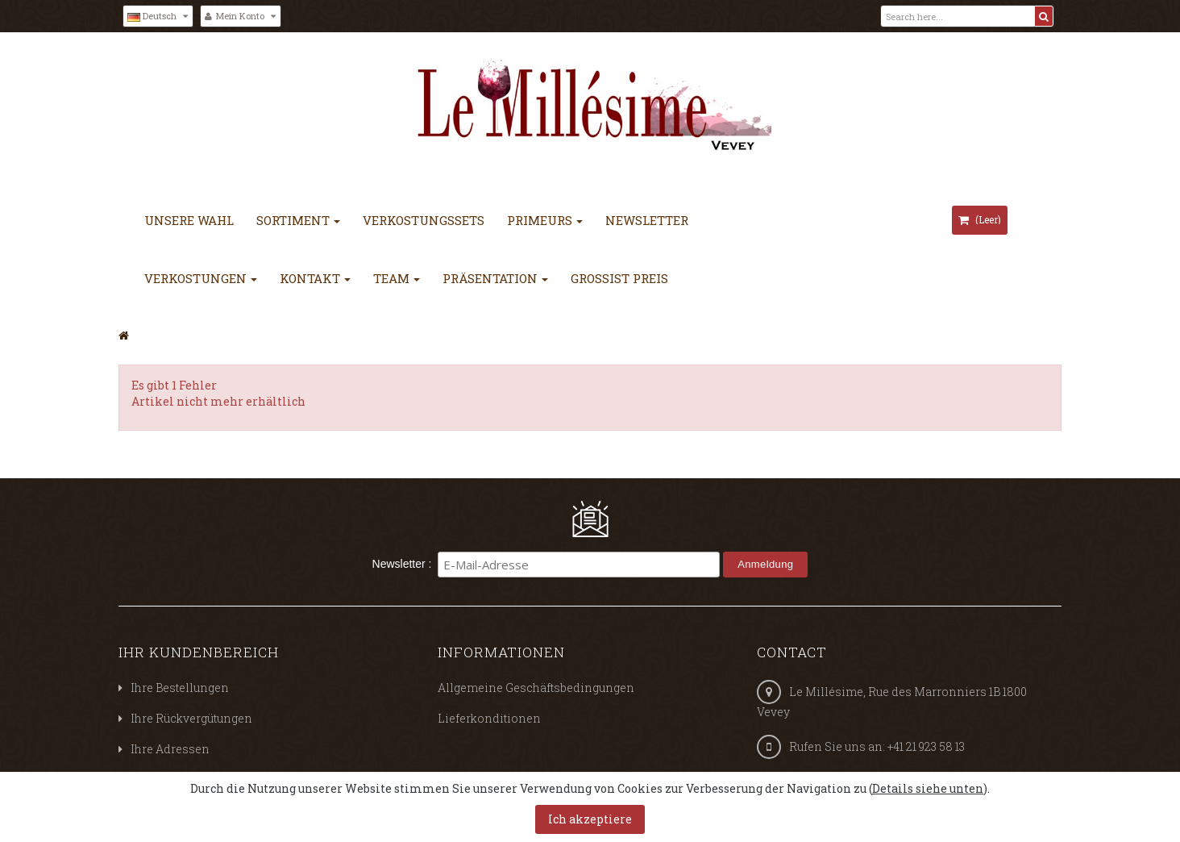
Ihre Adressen (170, 749)
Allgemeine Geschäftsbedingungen (536, 687)
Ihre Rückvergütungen (191, 718)
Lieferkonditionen (489, 718)
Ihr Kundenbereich (198, 652)
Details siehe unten (927, 788)
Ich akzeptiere (590, 819)
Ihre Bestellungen (180, 687)
